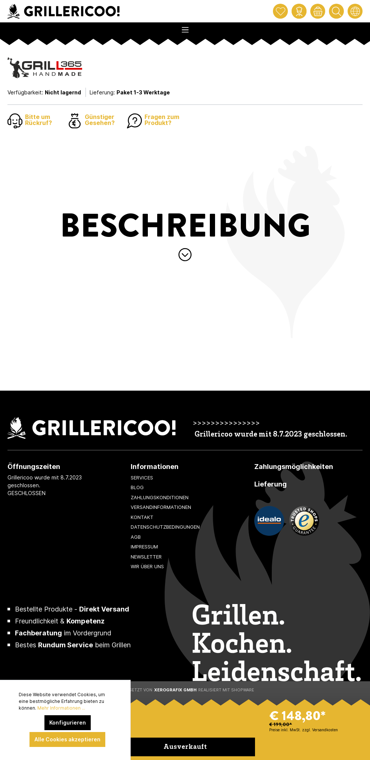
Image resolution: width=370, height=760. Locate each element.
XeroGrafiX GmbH (175, 689)
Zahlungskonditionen (160, 497)
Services (142, 478)
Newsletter (146, 557)
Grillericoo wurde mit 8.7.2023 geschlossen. (271, 435)
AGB (136, 537)
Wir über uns (147, 566)
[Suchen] (336, 11)
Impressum (144, 547)
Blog (137, 487)
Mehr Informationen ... (61, 708)
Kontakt (142, 517)
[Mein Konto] (299, 11)
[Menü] (185, 27)
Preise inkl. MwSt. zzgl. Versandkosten (303, 730)
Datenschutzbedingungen (165, 527)
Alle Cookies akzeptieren (67, 739)
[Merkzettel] (280, 11)
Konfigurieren (67, 722)
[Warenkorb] (317, 11)
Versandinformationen (161, 507)
